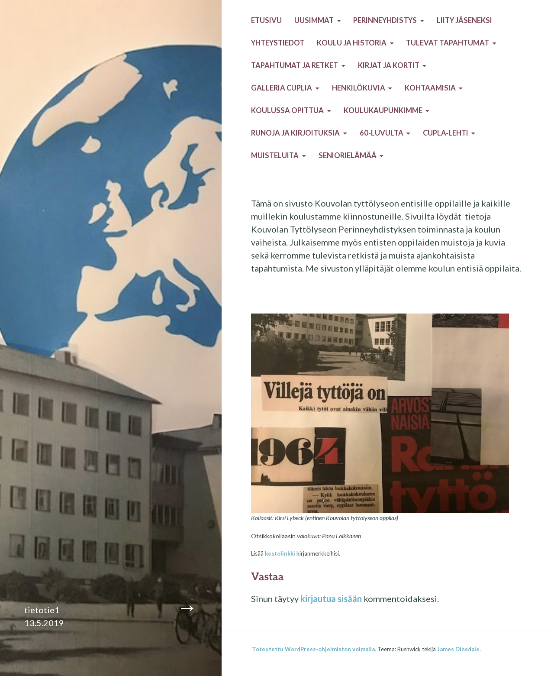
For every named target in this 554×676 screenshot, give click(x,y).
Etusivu (266, 20)
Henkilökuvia (358, 88)
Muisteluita (275, 155)
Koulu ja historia (352, 43)
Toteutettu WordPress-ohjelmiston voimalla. (314, 649)
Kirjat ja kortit (388, 65)
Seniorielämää (348, 155)
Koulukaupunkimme (383, 110)
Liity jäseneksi (464, 20)
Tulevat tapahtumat (447, 43)
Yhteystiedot (277, 43)
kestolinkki (280, 553)
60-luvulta (381, 133)
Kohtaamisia (430, 88)
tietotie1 (42, 610)
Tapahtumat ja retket (294, 65)
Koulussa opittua (287, 110)
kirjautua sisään (331, 598)
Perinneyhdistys (385, 20)
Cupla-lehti (445, 133)
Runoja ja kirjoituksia (295, 133)
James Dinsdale (458, 649)
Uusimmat (314, 20)
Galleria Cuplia (281, 88)
